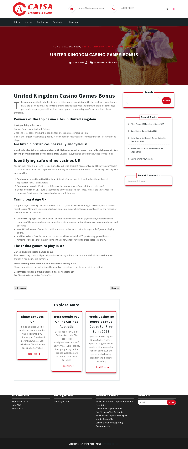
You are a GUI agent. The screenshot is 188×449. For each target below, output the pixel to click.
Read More (32, 353)
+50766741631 (127, 7)
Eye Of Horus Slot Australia (109, 394)
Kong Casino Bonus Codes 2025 (145, 135)
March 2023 (17, 391)
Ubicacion (73, 22)
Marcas (28, 22)
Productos (42, 22)
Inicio (17, 22)
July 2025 (16, 387)
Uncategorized (61, 383)
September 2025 (20, 383)
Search (149, 92)
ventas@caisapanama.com (91, 7)
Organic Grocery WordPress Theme (94, 443)
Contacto (58, 22)
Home (56, 46)
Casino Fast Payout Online (109, 391)
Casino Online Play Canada (144, 152)
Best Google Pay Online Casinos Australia (66, 321)
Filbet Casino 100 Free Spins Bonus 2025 (147, 130)
